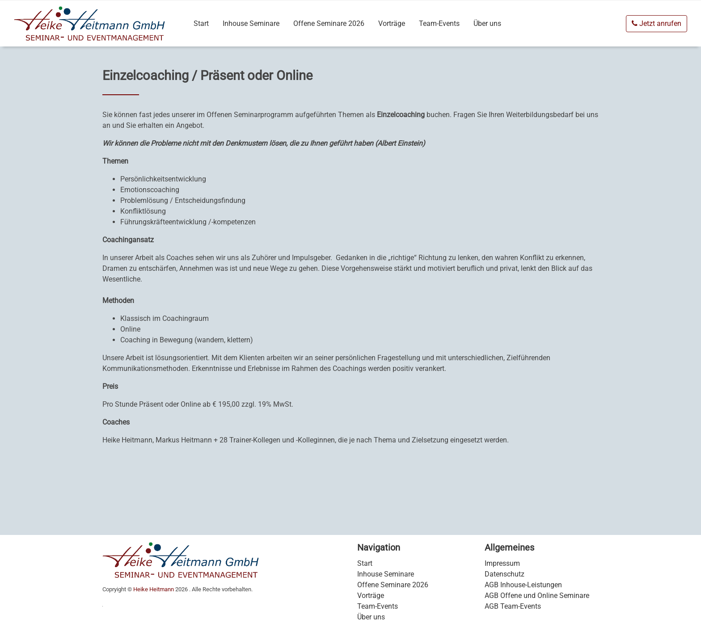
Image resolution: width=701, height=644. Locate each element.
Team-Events (439, 23)
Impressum (502, 563)
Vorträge (391, 23)
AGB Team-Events (513, 606)
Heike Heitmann (153, 589)
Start (201, 23)
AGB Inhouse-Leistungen (523, 585)
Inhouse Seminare (251, 23)
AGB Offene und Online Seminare (537, 595)
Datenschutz (504, 574)
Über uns (487, 23)
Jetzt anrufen (656, 23)
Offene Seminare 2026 (328, 23)
